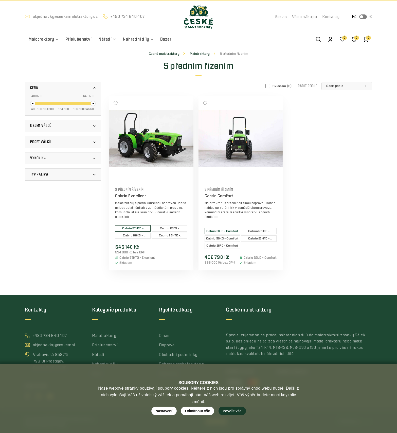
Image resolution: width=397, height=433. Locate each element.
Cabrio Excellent (131, 196)
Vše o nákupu (304, 16)
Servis (281, 16)
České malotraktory (164, 54)
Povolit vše (232, 411)
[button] (346, 86)
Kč (354, 16)
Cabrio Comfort (219, 196)
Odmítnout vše (197, 411)
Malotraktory (200, 54)
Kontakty (330, 16)
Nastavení (164, 411)
